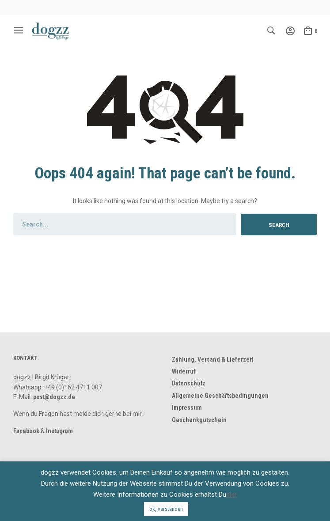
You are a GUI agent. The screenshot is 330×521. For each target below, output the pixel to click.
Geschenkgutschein (199, 419)
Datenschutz (188, 383)
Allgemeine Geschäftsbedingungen (220, 395)
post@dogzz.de (54, 396)
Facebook (26, 430)
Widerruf (184, 371)
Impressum (187, 407)
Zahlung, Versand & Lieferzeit (212, 359)
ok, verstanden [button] (166, 509)
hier (231, 494)
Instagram (59, 430)
